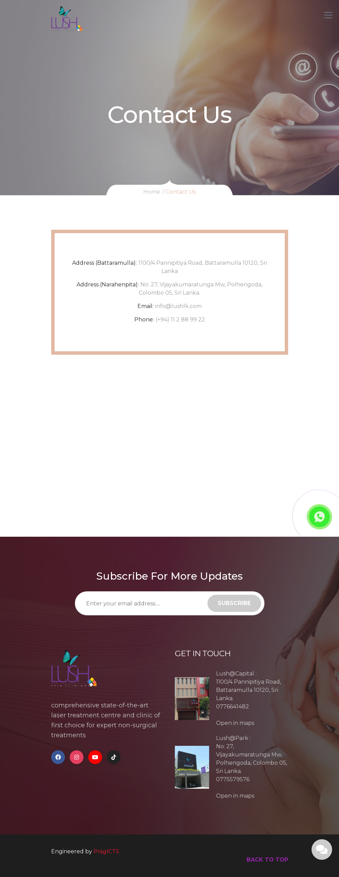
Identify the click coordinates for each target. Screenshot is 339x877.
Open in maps (235, 723)
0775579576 (232, 779)
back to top (267, 859)
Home (151, 192)
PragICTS (106, 851)
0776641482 (232, 706)
